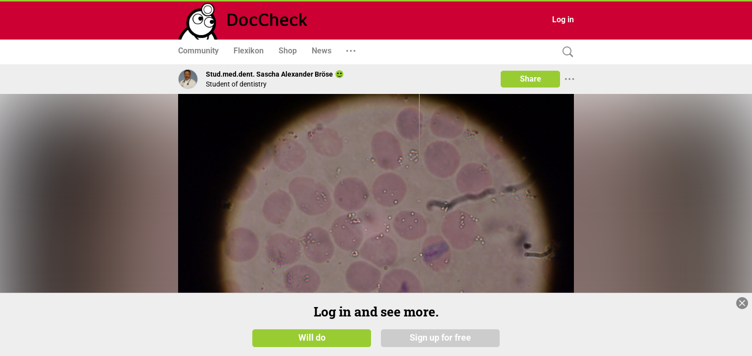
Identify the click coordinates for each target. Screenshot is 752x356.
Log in (563, 19)
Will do (312, 337)
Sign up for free (440, 337)
